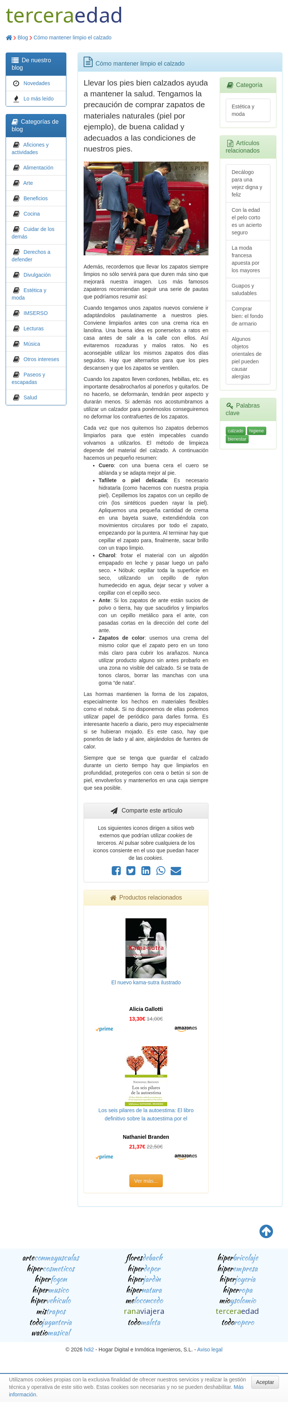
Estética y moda (243, 110)
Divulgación (37, 275)
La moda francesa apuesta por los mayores (246, 259)
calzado (235, 430)
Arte (28, 183)
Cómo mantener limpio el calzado (73, 37)
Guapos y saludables (244, 289)
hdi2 (89, 1350)
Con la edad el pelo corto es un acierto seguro (247, 221)
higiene (256, 430)
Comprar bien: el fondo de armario (247, 316)
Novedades (37, 83)
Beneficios (36, 198)
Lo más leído (39, 99)
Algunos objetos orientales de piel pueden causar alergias (247, 357)
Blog (23, 37)
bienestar (237, 439)
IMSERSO (36, 313)
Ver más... (146, 1181)
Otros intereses (41, 359)
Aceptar (265, 1382)
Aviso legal (209, 1350)
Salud (30, 397)
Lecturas (34, 328)
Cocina (32, 214)
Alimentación (38, 168)
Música (32, 344)
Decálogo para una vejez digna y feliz (247, 183)
